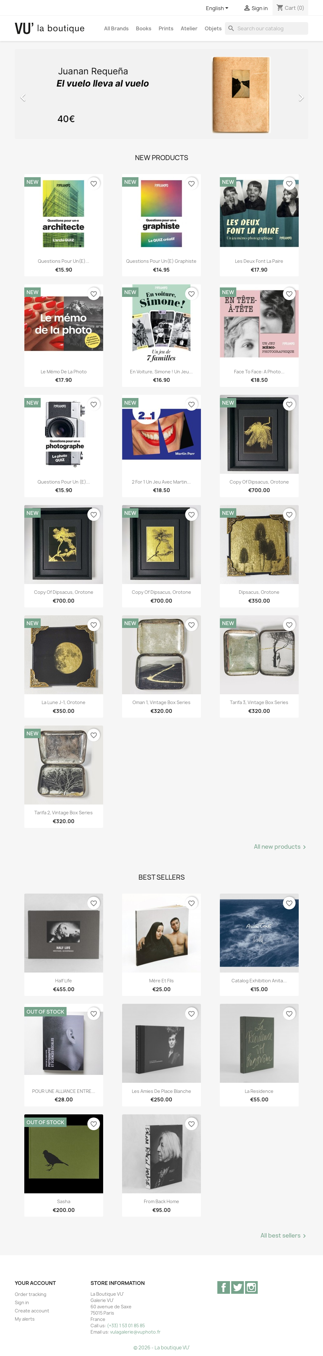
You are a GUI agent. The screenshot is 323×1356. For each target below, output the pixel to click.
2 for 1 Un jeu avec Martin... (161, 482)
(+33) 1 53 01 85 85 (126, 1326)
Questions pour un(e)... (63, 261)
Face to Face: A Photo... (259, 372)
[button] (37, 94)
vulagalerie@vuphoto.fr (135, 1332)
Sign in (22, 1302)
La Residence (259, 1091)
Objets (213, 28)
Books (143, 28)
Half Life (63, 981)
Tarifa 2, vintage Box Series (63, 813)
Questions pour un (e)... (64, 482)
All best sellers (284, 1236)
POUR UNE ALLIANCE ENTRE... (63, 1091)
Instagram (251, 1287)
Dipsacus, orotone (259, 592)
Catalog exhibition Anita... (259, 981)
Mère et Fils (161, 981)
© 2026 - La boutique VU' (161, 1347)
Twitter (237, 1287)
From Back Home (161, 1201)
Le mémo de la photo (64, 372)
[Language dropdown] (218, 8)
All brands (116, 28)
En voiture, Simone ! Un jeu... (161, 372)
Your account (35, 1283)
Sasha (63, 1201)
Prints (166, 28)
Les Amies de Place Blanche (161, 1091)
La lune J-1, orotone (63, 702)
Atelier (189, 28)
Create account (32, 1311)
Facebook (223, 1287)
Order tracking (30, 1294)
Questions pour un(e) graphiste (161, 261)
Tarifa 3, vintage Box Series (259, 702)
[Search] (266, 28)
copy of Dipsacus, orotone (259, 482)
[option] (161, 94)
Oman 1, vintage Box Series (161, 702)
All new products (281, 847)
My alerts (25, 1319)
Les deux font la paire (259, 261)
